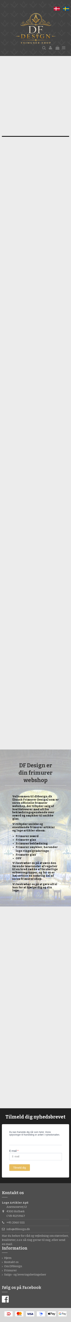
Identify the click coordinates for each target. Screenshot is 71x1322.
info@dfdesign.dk (18, 1229)
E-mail (14, 1150)
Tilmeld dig (19, 1167)
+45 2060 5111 (15, 1222)
